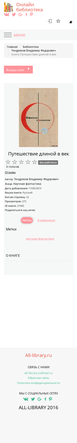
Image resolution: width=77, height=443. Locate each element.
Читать (27, 220)
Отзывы (10, 172)
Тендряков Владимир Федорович (36, 179)
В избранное (46, 220)
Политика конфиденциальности (38, 383)
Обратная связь (38, 378)
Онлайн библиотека (29, 7)
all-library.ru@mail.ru (38, 373)
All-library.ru (38, 355)
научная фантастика (40, 239)
